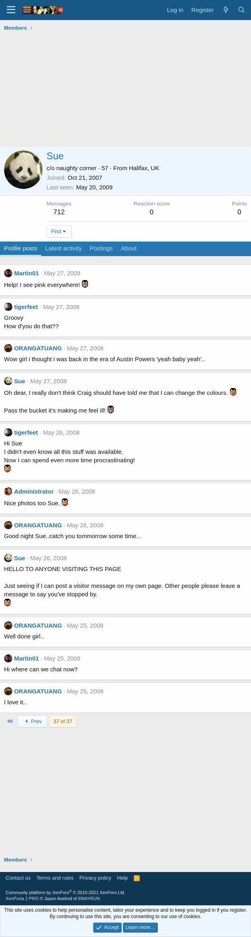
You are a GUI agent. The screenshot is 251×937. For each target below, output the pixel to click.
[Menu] (11, 10)
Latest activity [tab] (63, 248)
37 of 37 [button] (62, 721)
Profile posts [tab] (20, 248)
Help (122, 878)
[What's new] (225, 9)
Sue (19, 381)
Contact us (18, 878)
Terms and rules (55, 878)
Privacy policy (95, 878)
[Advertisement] (125, 90)
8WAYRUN (89, 898)
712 (59, 212)
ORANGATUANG (38, 348)
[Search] (241, 9)
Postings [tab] (101, 248)
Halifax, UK (144, 168)
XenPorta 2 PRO (22, 898)
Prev (32, 721)
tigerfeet (26, 306)
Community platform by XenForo (65, 892)
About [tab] (129, 248)
